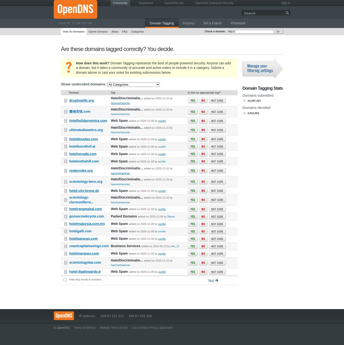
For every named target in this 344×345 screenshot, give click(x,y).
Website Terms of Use (114, 327)
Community (120, 3)
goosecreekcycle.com (86, 216)
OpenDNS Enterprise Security (214, 3)
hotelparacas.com (83, 238)
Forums (188, 23)
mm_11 (175, 246)
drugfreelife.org (81, 100)
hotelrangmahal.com (85, 209)
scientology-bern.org (85, 182)
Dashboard (146, 3)
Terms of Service (84, 327)
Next (211, 280)
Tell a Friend (212, 23)
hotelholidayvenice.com (88, 120)
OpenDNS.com (174, 3)
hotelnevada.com (83, 154)
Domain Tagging (162, 23)
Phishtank (238, 23)
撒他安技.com (80, 111)
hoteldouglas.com (83, 139)
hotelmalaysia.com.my (87, 224)
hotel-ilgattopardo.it (85, 271)
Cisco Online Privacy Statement (152, 327)
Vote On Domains (74, 31)
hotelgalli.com (80, 231)
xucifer (162, 120)
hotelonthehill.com (84, 161)
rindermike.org (81, 170)
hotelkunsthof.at (82, 146)
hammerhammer (120, 103)
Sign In (285, 3)
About (115, 31)
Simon (171, 216)
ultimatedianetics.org (86, 130)
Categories (137, 31)
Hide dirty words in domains (85, 279)
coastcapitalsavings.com (89, 246)
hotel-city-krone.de (84, 191)
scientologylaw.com (85, 262)
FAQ (124, 31)
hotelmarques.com (84, 253)
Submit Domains (98, 31)
